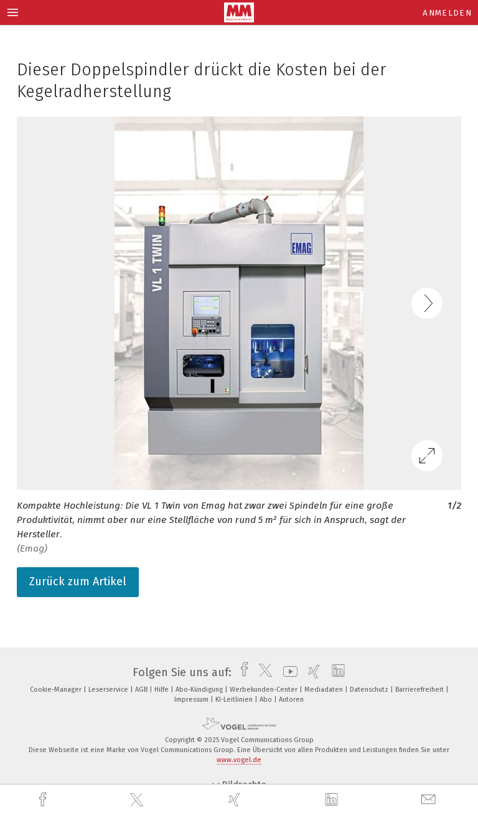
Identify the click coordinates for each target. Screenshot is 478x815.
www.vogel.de (239, 760)
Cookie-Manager (56, 689)
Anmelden (447, 12)
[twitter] (138, 800)
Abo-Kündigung (200, 689)
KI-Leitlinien (235, 699)
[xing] (236, 800)
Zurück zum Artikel (77, 581)
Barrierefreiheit (420, 689)
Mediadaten (324, 689)
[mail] (430, 799)
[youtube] (287, 672)
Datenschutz (370, 689)
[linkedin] (333, 800)
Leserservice (109, 689)
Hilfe (162, 689)
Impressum (192, 699)
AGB (142, 689)
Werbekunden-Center (264, 689)
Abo (267, 699)
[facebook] (44, 799)
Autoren (291, 699)
